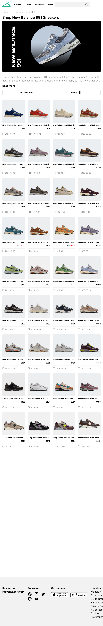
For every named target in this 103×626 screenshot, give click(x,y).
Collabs (28, 4)
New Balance (20, 12)
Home (5, 12)
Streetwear (40, 4)
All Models (26, 92)
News (50, 4)
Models (95, 591)
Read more (10, 86)
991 (33, 12)
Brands (95, 588)
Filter (76, 92)
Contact (97, 609)
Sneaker (17, 4)
